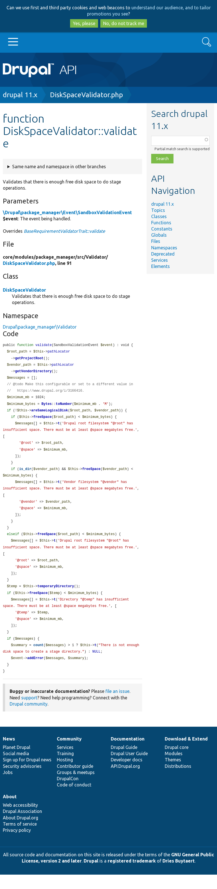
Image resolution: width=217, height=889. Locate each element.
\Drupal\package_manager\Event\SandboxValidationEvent (67, 212)
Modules (174, 767)
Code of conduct (74, 799)
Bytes (47, 406)
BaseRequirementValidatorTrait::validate (64, 231)
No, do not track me (123, 23)
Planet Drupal (16, 761)
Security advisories (22, 780)
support (29, 712)
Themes (173, 774)
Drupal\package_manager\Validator (40, 326)
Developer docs (126, 774)
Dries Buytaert (178, 875)
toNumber (64, 406)
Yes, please (84, 23)
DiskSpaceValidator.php (86, 95)
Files (155, 241)
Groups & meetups (76, 786)
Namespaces (164, 247)
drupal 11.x (20, 95)
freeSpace (42, 420)
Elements (160, 266)
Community (69, 753)
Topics (158, 210)
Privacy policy (17, 844)
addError (35, 671)
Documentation (127, 753)
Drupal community (28, 718)
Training (65, 767)
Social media (16, 767)
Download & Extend (186, 753)
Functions (161, 222)
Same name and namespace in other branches (59, 166)
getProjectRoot (29, 359)
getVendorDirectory (33, 372)
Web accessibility (20, 819)
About (10, 810)
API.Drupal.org (125, 780)
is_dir (25, 474)
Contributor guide (75, 780)
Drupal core (176, 761)
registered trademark (132, 875)
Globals (159, 235)
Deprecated (163, 253)
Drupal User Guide (129, 767)
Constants (161, 228)
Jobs (8, 786)
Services (159, 260)
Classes (159, 216)
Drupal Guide (124, 761)
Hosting (65, 774)
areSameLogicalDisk (49, 413)
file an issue (117, 705)
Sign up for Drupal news (27, 774)
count (38, 658)
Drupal (91, 875)
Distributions (178, 780)
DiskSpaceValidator (24, 289)
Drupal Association (22, 825)
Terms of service (20, 838)
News (9, 753)
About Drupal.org (20, 832)
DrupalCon (68, 792)
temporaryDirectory (55, 597)
